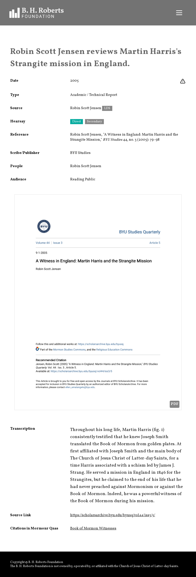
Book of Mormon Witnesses (93, 528)
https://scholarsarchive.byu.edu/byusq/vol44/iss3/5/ (112, 515)
